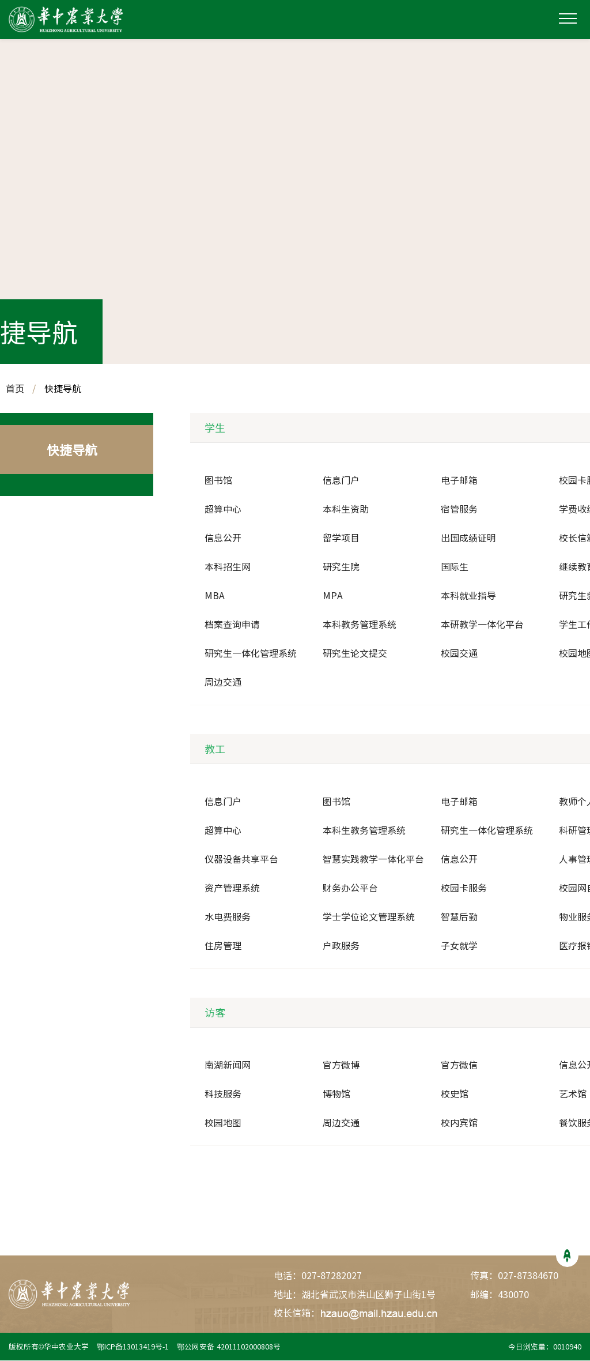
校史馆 (454, 1094)
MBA (215, 596)
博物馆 (336, 1094)
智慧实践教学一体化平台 (373, 860)
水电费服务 (228, 917)
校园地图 (223, 1123)
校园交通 (459, 654)
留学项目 (341, 539)
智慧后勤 (459, 917)
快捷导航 (62, 389)
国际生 (454, 567)
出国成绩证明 (468, 539)
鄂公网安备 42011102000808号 (231, 1346)
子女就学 (459, 946)
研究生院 (341, 567)
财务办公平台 (350, 889)
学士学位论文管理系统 (369, 917)
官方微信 (459, 1066)
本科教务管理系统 (359, 625)
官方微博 (341, 1066)
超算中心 (223, 510)
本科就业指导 (468, 596)
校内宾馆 (459, 1123)
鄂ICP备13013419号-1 (134, 1346)
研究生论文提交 (355, 654)
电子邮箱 (459, 481)
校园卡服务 (464, 889)
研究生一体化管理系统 (251, 654)
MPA (333, 596)
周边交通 (223, 683)
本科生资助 (346, 510)
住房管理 (223, 946)
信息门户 (341, 481)
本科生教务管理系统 (364, 831)
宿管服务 (459, 510)
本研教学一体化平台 (482, 625)
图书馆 (218, 481)
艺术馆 (573, 1094)
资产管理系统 (232, 889)
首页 (15, 389)
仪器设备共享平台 (241, 860)
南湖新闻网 (228, 1066)
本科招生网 (228, 567)
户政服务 (341, 946)
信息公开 (223, 539)
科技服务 (223, 1094)
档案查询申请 (232, 625)
